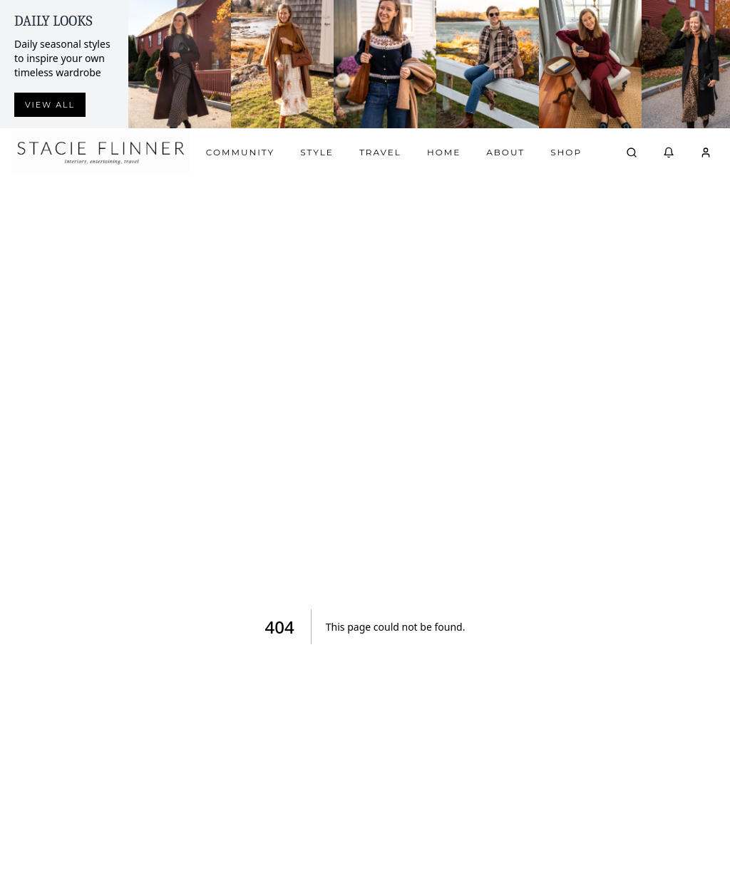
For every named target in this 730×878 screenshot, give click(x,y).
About (505, 152)
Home (444, 152)
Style (317, 152)
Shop (566, 152)
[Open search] (631, 152)
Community (240, 152)
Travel (380, 152)
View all (50, 105)
